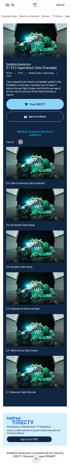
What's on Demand (29, 16)
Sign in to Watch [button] (35, 116)
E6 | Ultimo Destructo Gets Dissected (25, 183)
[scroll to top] (36, 458)
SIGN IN (60, 5)
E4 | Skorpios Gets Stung (19, 267)
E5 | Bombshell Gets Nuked (20, 225)
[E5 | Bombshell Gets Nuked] (35, 205)
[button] (7, 5)
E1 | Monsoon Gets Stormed (21, 392)
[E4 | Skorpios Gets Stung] (35, 246)
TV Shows (57, 16)
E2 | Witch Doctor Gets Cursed (22, 350)
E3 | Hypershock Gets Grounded (23, 308)
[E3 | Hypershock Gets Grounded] (35, 288)
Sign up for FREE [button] (29, 439)
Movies (45, 16)
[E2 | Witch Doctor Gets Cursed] (35, 330)
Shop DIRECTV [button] (34, 104)
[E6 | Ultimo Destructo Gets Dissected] (35, 163)
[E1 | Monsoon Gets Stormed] (35, 372)
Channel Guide (9, 16)
